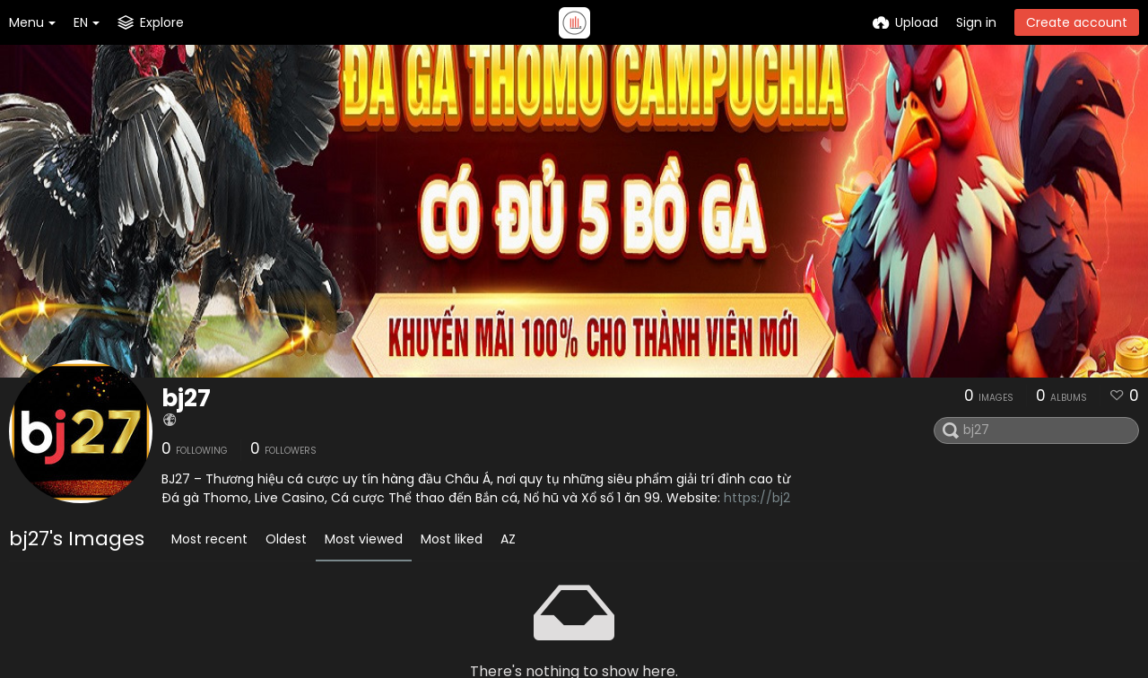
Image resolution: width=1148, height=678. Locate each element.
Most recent (209, 539)
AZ (508, 539)
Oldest (286, 539)
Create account (1076, 22)
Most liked (452, 539)
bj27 (186, 398)
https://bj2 (757, 498)
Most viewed (364, 539)
